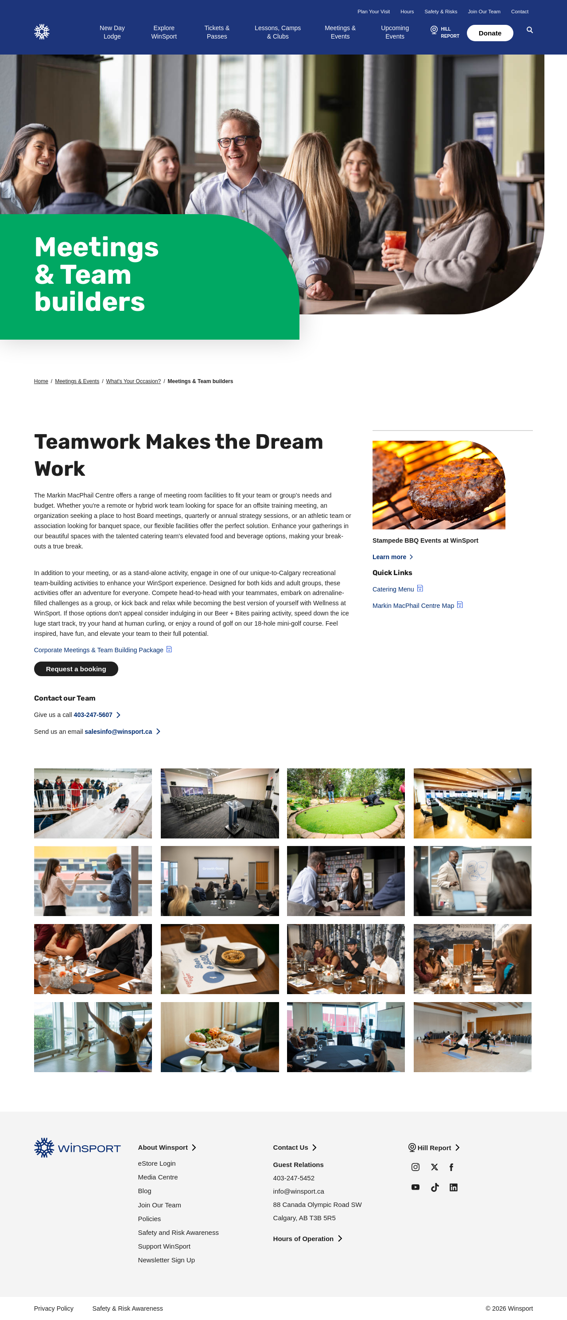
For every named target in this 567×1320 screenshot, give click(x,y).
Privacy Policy (54, 1308)
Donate (490, 33)
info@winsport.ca (298, 1191)
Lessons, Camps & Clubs (278, 31)
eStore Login (157, 1163)
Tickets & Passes (216, 31)
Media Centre (158, 1177)
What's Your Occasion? (133, 381)
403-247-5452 (294, 1178)
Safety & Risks (441, 11)
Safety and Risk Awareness (178, 1232)
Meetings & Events (340, 31)
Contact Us (290, 1147)
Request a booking (76, 669)
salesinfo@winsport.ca (118, 731)
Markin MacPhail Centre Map (413, 605)
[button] (444, 33)
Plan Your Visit (373, 11)
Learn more (389, 557)
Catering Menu (393, 589)
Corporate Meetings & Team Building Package (98, 650)
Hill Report (434, 1148)
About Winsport (163, 1147)
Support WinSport (164, 1246)
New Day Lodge (112, 31)
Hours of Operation (303, 1238)
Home (41, 381)
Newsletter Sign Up (166, 1260)
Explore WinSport (164, 31)
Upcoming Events (395, 31)
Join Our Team (484, 11)
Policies (149, 1218)
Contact (519, 11)
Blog (144, 1191)
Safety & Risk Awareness (127, 1308)
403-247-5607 (93, 715)
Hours (407, 11)
